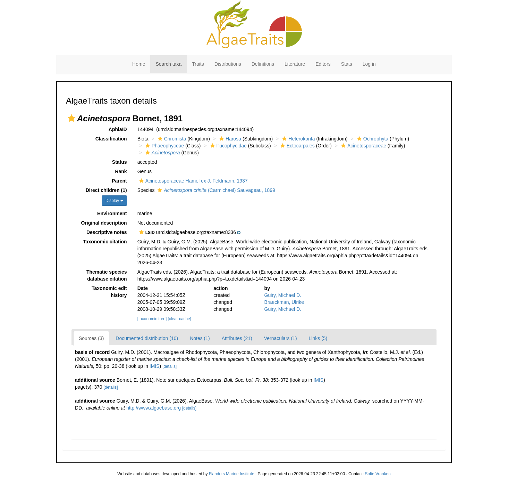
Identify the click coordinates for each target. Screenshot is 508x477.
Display (114, 200)
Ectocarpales (297, 145)
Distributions (227, 64)
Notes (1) (200, 338)
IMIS (155, 366)
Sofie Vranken (378, 473)
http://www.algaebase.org (153, 408)
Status (119, 162)
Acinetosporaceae (362, 145)
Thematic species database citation (106, 275)
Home (138, 64)
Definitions (263, 64)
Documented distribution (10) (147, 338)
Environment (112, 213)
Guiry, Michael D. (282, 295)
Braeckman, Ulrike (284, 302)
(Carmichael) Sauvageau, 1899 (215, 190)
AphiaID (118, 129)
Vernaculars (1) (280, 338)
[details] (169, 366)
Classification (111, 139)
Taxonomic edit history (109, 291)
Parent (119, 181)
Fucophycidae (228, 145)
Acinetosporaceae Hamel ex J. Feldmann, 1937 (192, 181)
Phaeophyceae (164, 145)
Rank (121, 171)
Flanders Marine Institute (231, 473)
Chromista (171, 139)
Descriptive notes (106, 232)
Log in (369, 64)
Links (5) (318, 338)
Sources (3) (91, 338)
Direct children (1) (106, 190)
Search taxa (168, 64)
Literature (295, 64)
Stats (346, 64)
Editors (323, 64)
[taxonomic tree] (152, 318)
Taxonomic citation (105, 241)
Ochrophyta (371, 139)
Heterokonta (297, 139)
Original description (104, 223)
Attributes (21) (237, 338)
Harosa (229, 139)
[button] (71, 118)
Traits (198, 64)
